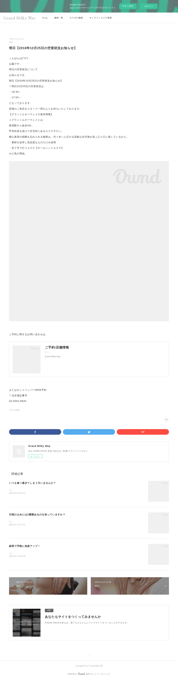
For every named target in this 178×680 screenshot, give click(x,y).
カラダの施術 (76, 17)
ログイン (148, 6)
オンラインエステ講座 (100, 17)
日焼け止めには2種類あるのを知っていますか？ (37, 514)
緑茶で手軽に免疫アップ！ (24, 546)
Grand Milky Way (19, 18)
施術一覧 (58, 17)
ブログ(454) (14, 410)
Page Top (89, 656)
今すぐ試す (128, 6)
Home (45, 17)
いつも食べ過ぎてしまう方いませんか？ (32, 483)
